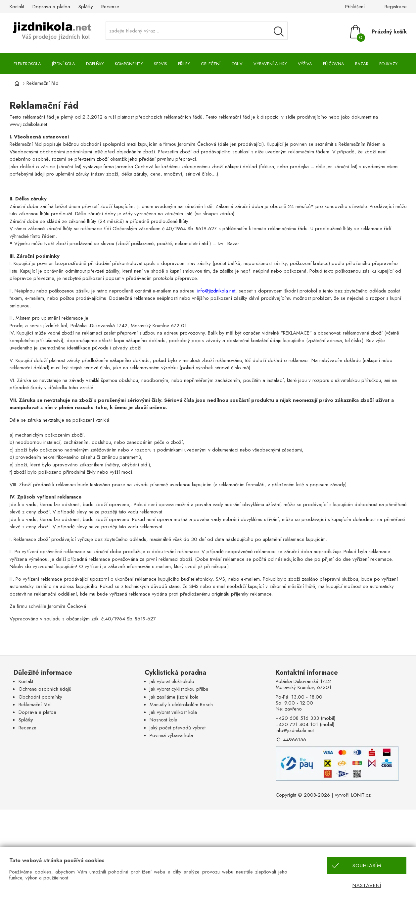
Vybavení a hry (270, 64)
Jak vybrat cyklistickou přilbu (179, 689)
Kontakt (17, 6)
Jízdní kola (63, 64)
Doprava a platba (51, 6)
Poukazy (388, 64)
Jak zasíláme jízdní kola (174, 697)
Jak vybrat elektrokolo (172, 681)
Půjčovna (333, 64)
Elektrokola (27, 64)
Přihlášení (355, 6)
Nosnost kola (163, 719)
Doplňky (95, 64)
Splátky (85, 6)
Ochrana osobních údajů (45, 689)
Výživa (305, 64)
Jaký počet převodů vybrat (178, 727)
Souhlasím (366, 865)
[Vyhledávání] (279, 31)
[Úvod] (16, 83)
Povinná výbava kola (171, 735)
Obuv (237, 64)
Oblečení (210, 64)
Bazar (361, 64)
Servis (160, 64)
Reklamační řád (35, 704)
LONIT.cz (361, 795)
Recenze (110, 6)
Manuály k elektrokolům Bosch (181, 704)
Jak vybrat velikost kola (173, 712)
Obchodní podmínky (40, 697)
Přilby (184, 64)
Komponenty (129, 64)
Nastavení (366, 885)
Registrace (396, 6)
